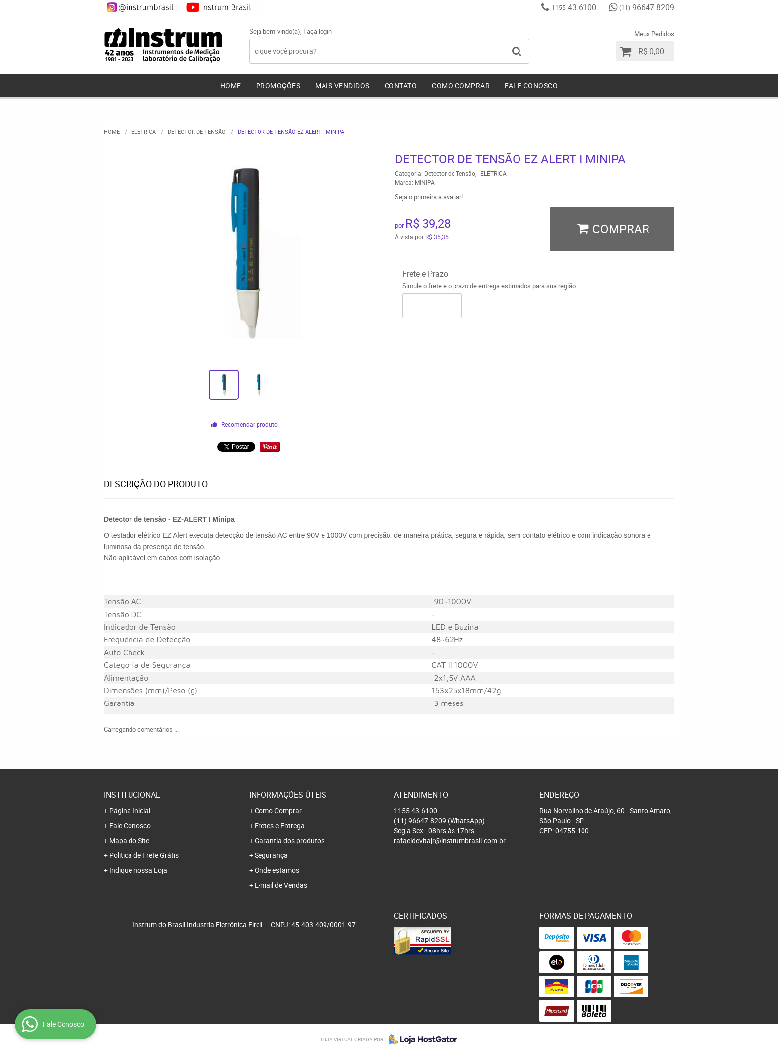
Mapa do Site (129, 840)
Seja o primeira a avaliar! (429, 196)
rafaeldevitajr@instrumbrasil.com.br (450, 840)
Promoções (278, 85)
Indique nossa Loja (138, 870)
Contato (401, 85)
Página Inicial (129, 810)
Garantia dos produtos (289, 840)
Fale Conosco (531, 85)
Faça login (317, 31)
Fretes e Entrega (280, 825)
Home (230, 85)
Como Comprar (461, 85)
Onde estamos (277, 870)
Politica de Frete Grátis (144, 855)
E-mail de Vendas (281, 885)
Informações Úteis (287, 794)
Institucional (132, 794)
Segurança (271, 855)
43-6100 (574, 7)
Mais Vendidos (342, 85)
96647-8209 (646, 7)
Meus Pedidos (654, 33)
